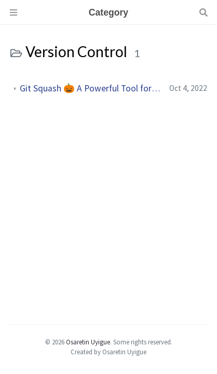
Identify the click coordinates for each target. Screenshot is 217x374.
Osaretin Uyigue (88, 342)
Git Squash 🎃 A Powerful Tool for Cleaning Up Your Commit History (90, 88)
